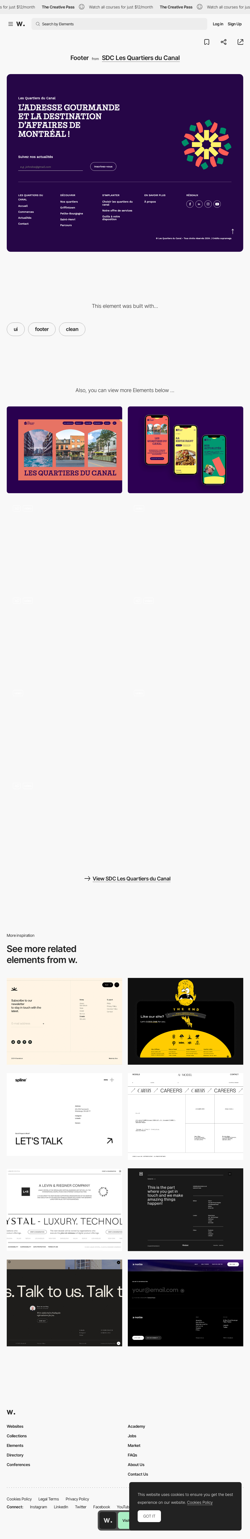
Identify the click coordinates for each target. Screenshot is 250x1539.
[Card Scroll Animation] (185, 727)
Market (134, 1445)
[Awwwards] (20, 24)
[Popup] (185, 542)
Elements (15, 1445)
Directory (15, 1455)
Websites (15, 1426)
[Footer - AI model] (185, 1116)
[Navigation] (185, 634)
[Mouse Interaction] (64, 819)
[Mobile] (185, 449)
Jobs (132, 1435)
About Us (136, 1464)
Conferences (18, 1464)
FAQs (132, 1455)
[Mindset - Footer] (185, 1209)
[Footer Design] (185, 1021)
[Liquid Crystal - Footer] (64, 1209)
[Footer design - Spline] (64, 1114)
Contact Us (138, 1474)
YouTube (124, 1506)
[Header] (64, 542)
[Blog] (64, 634)
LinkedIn (61, 1506)
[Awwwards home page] (107, 1520)
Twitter (81, 1506)
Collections (17, 1435)
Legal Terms (48, 1498)
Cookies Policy (19, 1498)
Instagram (38, 1506)
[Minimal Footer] (64, 1303)
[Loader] (64, 727)
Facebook (101, 1506)
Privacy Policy (77, 1498)
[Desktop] (64, 449)
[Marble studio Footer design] (185, 1303)
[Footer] (64, 1021)
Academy (136, 1426)
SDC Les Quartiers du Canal (141, 58)
